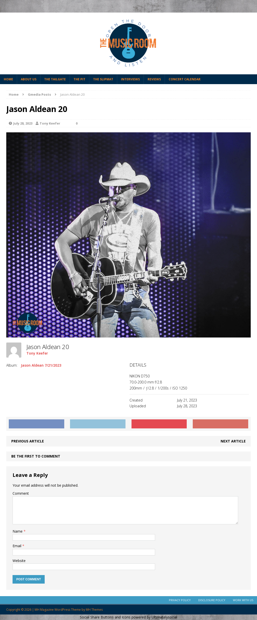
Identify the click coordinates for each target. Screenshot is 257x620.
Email (17, 545)
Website (19, 560)
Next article (233, 441)
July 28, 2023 (22, 123)
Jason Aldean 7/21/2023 (41, 365)
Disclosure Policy (211, 600)
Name (18, 531)
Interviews (130, 79)
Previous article (27, 441)
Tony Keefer (50, 123)
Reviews (154, 79)
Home (8, 79)
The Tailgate (55, 79)
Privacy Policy (180, 600)
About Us (28, 79)
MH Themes (94, 609)
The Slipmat (103, 79)
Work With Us (243, 600)
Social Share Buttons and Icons (105, 617)
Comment (21, 493)
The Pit (79, 79)
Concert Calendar (185, 79)
